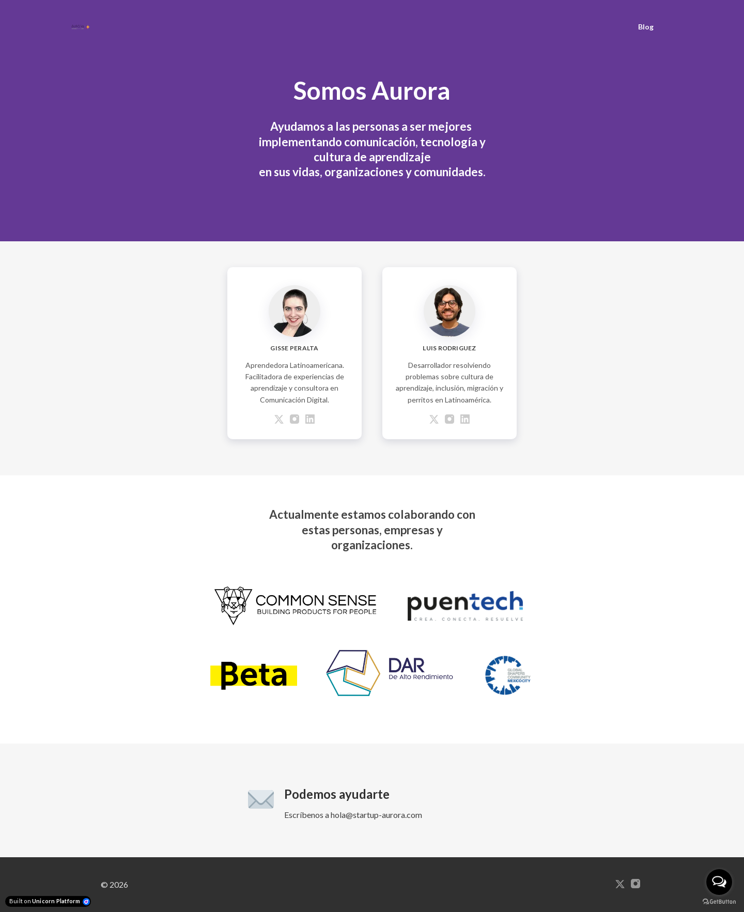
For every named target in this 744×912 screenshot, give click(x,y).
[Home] (83, 27)
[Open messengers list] (719, 882)
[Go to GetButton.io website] (719, 902)
